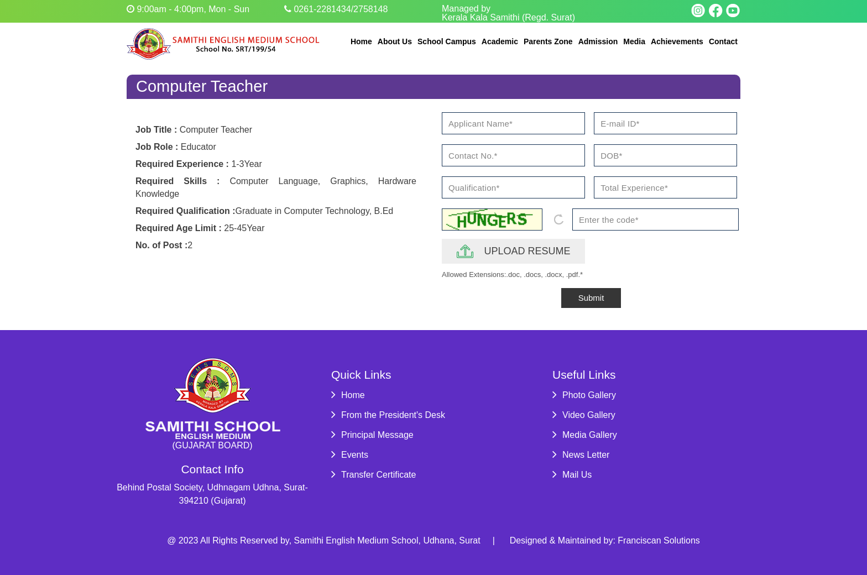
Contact (723, 41)
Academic (500, 41)
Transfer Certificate (373, 474)
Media (634, 41)
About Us (395, 41)
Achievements (677, 41)
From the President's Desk (388, 415)
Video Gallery (583, 415)
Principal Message (372, 435)
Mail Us (572, 474)
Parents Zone (548, 41)
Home (361, 41)
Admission (598, 41)
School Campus (446, 41)
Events (349, 454)
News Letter (580, 454)
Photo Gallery (584, 395)
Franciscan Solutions (659, 540)
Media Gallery (584, 435)
